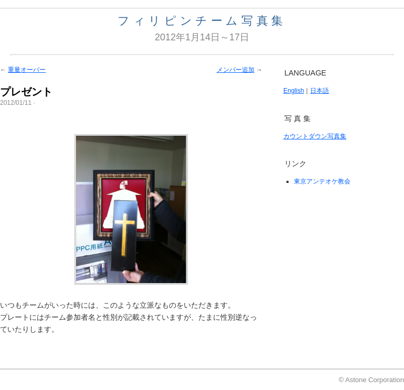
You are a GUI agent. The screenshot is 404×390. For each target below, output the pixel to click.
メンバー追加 (235, 69)
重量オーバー (27, 69)
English (293, 90)
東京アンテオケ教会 (322, 181)
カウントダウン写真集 (314, 136)
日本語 (319, 90)
